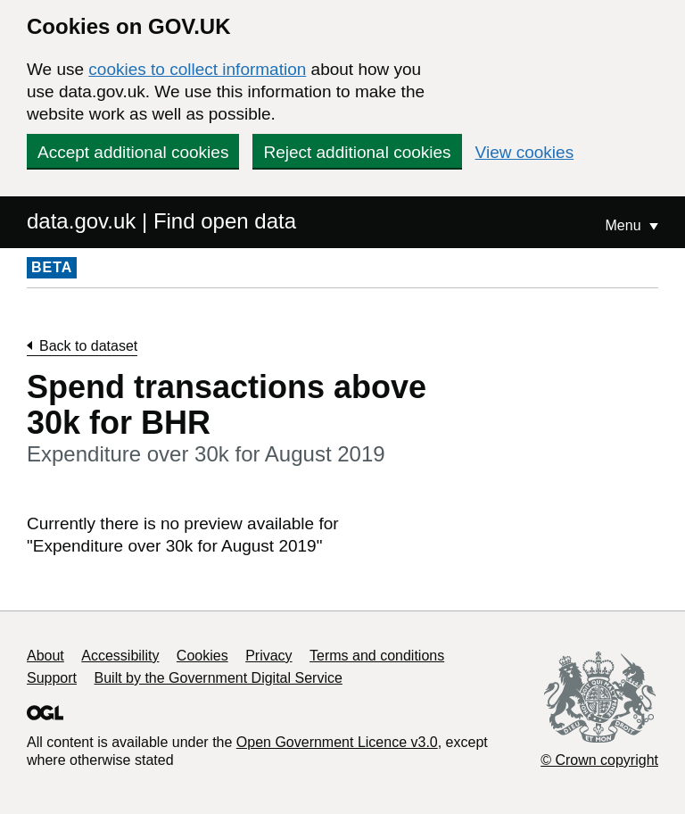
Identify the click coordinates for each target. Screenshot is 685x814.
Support (52, 677)
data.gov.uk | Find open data (161, 221)
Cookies (202, 655)
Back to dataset (88, 345)
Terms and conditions (376, 655)
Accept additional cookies (132, 152)
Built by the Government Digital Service (218, 677)
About (45, 655)
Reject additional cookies (356, 152)
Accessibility (120, 655)
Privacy (268, 655)
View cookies (524, 152)
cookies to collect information (197, 69)
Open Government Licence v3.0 (337, 742)
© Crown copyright (599, 760)
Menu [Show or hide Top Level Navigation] (625, 225)
